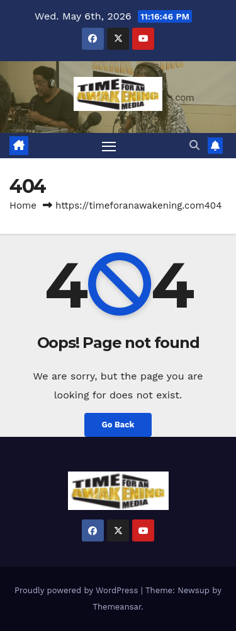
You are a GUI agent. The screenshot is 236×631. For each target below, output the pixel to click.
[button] (194, 145)
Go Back (118, 424)
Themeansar (117, 606)
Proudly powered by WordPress (77, 590)
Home (23, 205)
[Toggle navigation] (109, 145)
